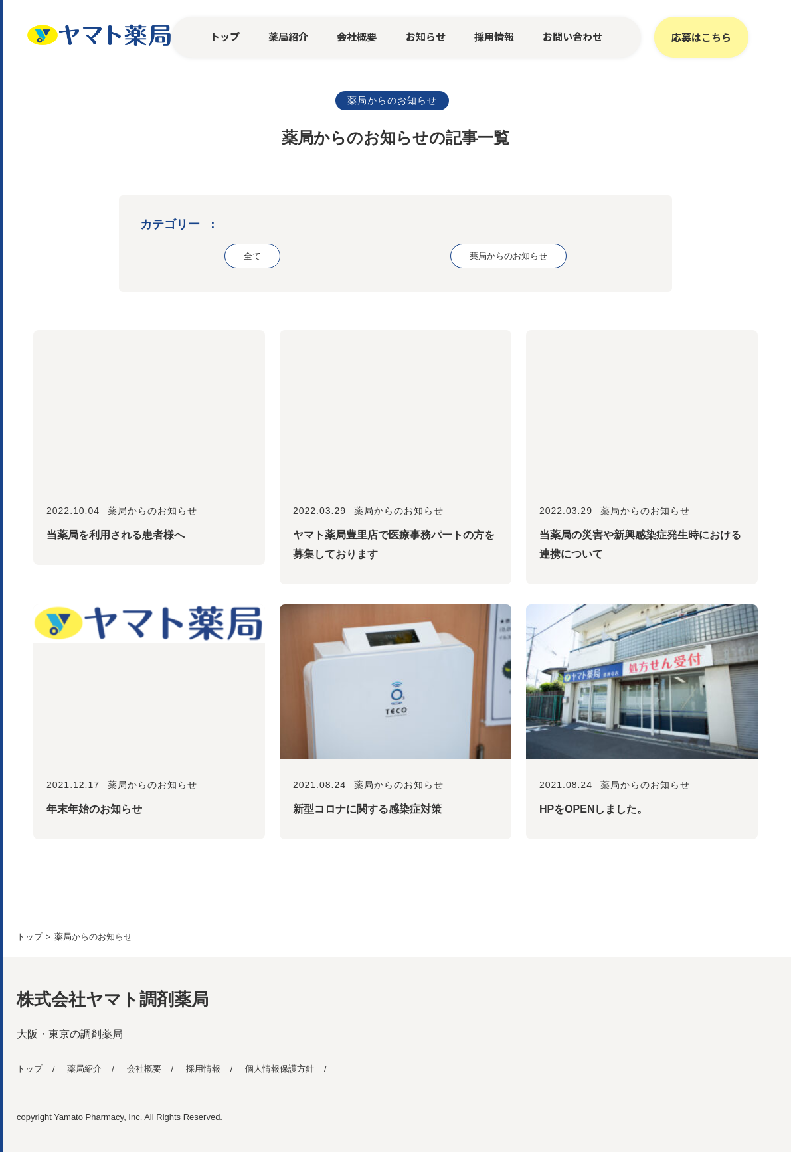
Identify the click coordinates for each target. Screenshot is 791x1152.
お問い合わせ (572, 36)
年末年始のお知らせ (94, 809)
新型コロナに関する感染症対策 (367, 809)
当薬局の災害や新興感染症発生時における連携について (640, 544)
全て (252, 256)
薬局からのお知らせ (392, 100)
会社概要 (357, 36)
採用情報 (494, 36)
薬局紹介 (288, 36)
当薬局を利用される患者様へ (115, 534)
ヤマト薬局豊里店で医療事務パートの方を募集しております (394, 544)
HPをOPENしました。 (593, 809)
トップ (225, 36)
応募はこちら (701, 37)
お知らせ (426, 36)
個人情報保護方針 (279, 1069)
